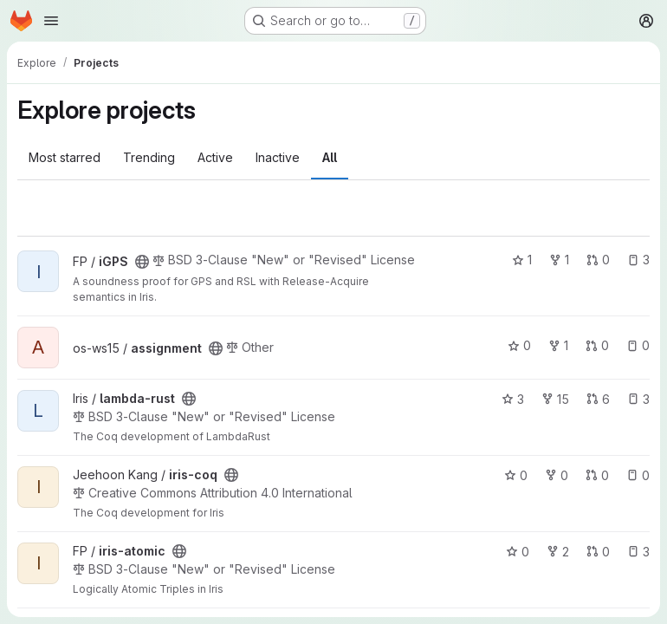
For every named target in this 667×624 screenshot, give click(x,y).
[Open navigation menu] (51, 21)
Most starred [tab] (64, 157)
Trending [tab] (149, 157)
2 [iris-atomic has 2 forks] (558, 551)
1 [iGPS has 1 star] (522, 259)
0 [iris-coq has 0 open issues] (638, 475)
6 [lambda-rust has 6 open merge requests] (598, 399)
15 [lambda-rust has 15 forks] (555, 399)
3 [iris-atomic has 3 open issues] (638, 551)
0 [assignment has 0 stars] (519, 345)
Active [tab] (215, 157)
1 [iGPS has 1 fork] (559, 259)
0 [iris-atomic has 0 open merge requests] (598, 551)
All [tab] (329, 157)
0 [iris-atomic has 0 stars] (517, 551)
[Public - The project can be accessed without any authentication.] (142, 262)
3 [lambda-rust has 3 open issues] (638, 399)
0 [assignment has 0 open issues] (638, 345)
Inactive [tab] (278, 157)
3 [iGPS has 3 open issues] (638, 259)
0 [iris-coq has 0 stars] (516, 475)
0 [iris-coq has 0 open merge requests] (597, 475)
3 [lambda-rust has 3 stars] (513, 399)
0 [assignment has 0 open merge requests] (597, 345)
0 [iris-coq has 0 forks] (556, 475)
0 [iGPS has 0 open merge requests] (598, 259)
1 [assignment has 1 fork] (558, 345)
